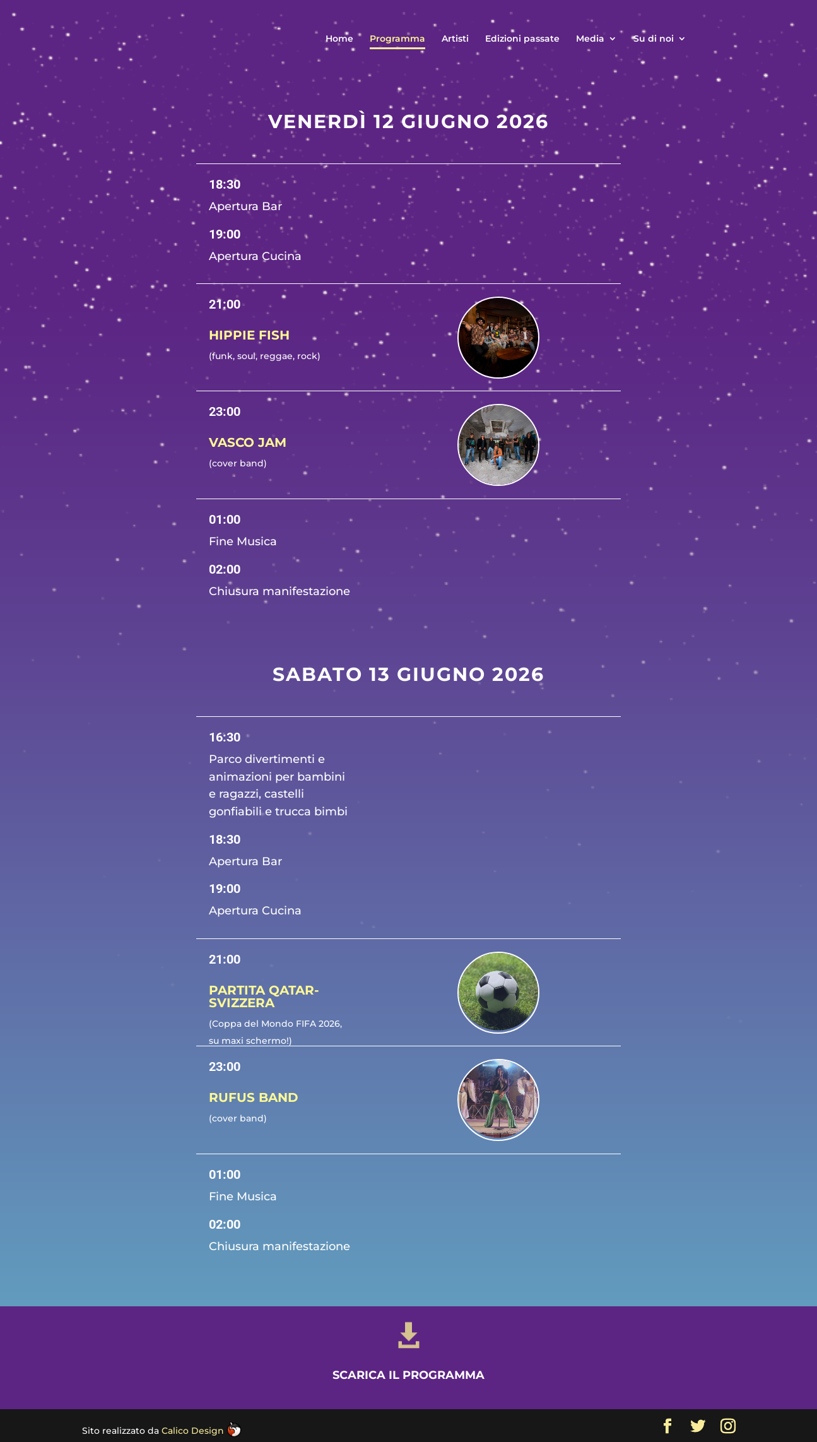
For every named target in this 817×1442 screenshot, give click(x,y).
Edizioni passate (522, 39)
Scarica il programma (408, 1430)
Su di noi (653, 39)
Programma (397, 39)
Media (590, 39)
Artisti (455, 39)
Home (339, 39)
